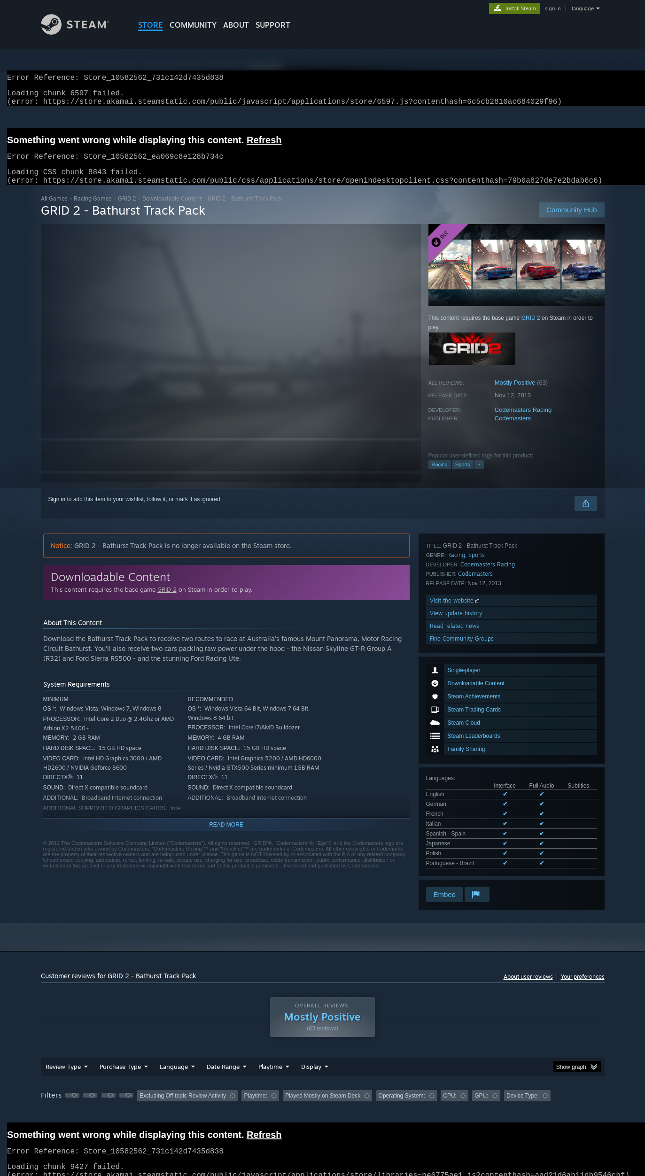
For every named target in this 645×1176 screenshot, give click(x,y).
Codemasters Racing (523, 421)
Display (311, 1057)
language (583, 8)
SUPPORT (273, 25)
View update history (456, 826)
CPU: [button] (450, 1086)
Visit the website (455, 814)
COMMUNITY (193, 25)
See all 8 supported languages (464, 732)
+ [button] (479, 476)
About (236, 25)
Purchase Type (120, 1057)
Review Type (63, 1057)
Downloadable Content (172, 209)
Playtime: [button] (255, 1086)
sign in (552, 8)
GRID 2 (127, 209)
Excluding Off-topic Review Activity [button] (183, 1086)
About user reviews (528, 967)
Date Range (223, 1057)
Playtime (270, 1057)
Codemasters (513, 429)
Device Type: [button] (522, 1086)
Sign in (57, 510)
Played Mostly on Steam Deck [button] (322, 1086)
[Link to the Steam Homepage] (82, 32)
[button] (72, 1085)
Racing (440, 476)
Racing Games (93, 209)
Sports (462, 476)
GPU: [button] (481, 1086)
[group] (323, 1087)
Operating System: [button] (402, 1086)
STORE (150, 25)
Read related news (454, 839)
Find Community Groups (462, 852)
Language (174, 1057)
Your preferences (583, 967)
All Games (54, 209)
